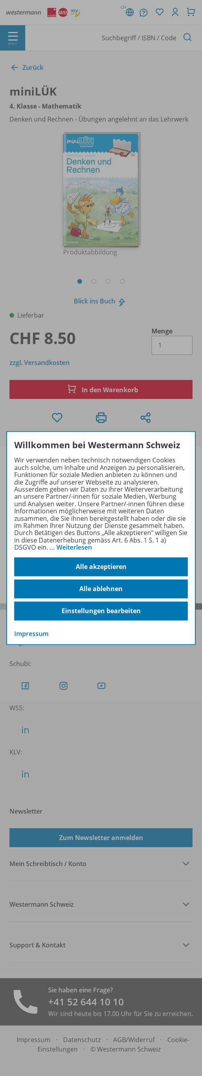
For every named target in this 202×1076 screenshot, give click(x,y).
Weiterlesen (74, 547)
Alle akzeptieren (101, 566)
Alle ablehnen (101, 588)
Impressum (31, 633)
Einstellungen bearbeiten (101, 610)
